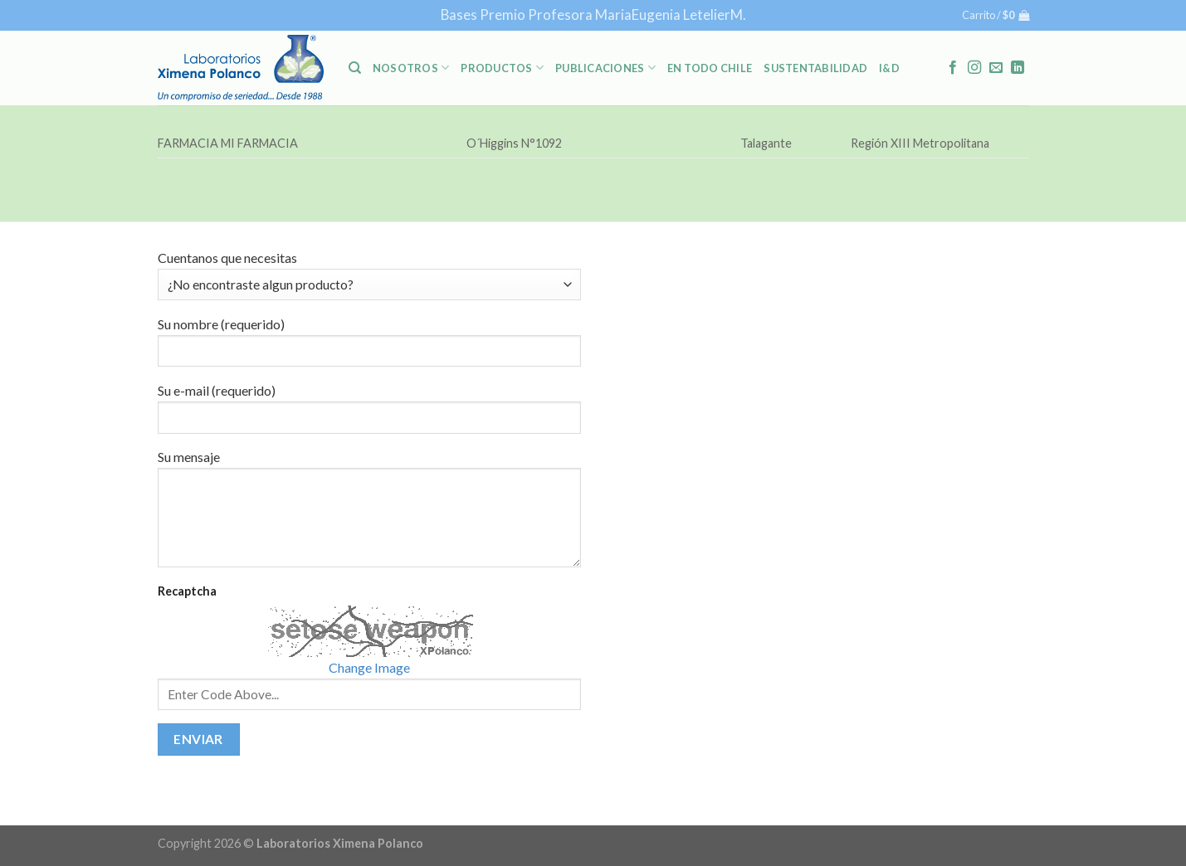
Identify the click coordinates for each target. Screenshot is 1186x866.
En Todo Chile (709, 68)
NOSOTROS (411, 67)
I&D (889, 68)
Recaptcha (187, 591)
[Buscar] (355, 68)
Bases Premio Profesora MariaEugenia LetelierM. (593, 14)
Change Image (369, 667)
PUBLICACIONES (605, 67)
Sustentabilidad (815, 68)
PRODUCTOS (502, 67)
